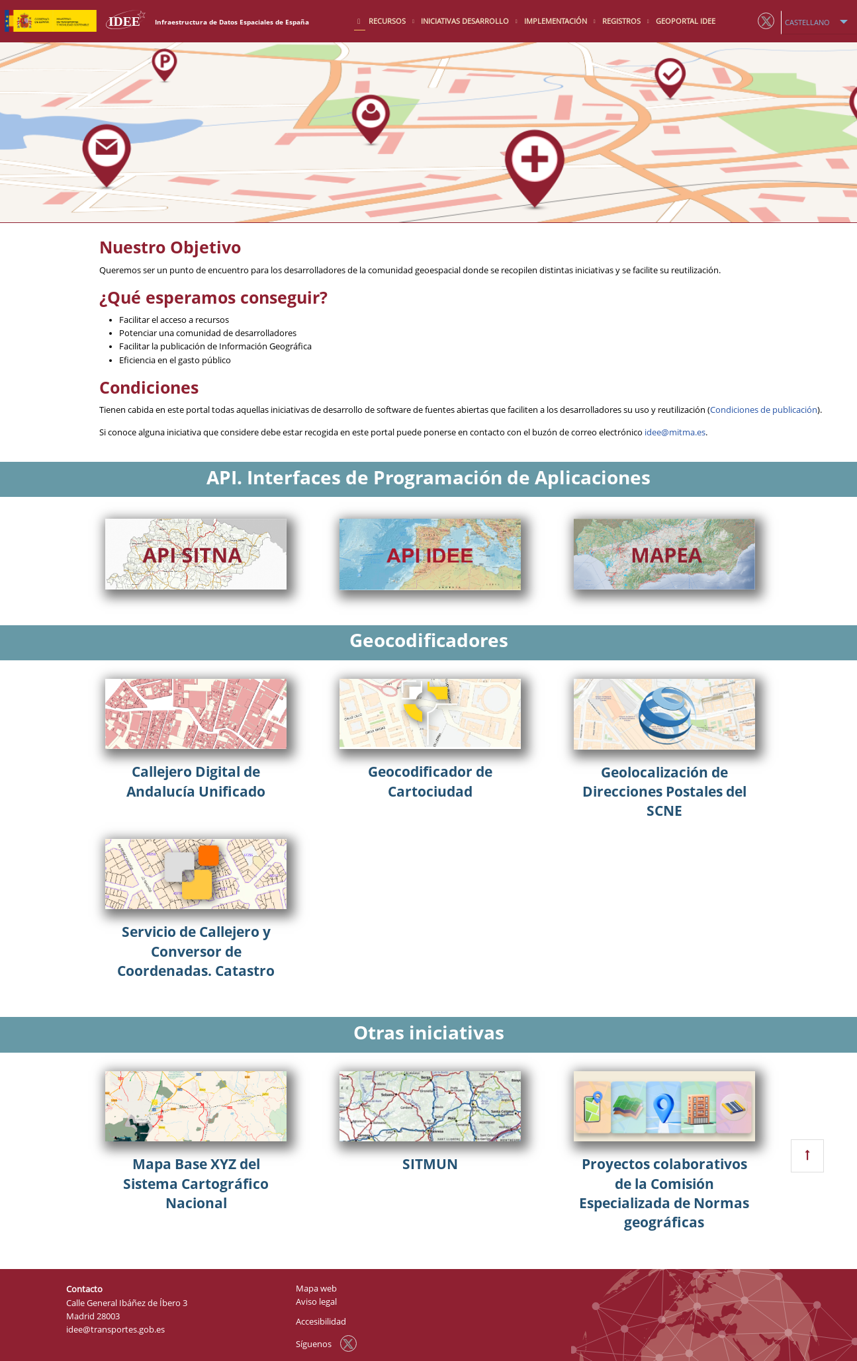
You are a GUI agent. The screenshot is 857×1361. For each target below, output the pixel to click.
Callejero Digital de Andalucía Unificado (195, 781)
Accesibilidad (321, 1321)
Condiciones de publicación (763, 410)
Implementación (556, 21)
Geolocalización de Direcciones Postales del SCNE (664, 791)
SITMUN (430, 1164)
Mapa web (316, 1288)
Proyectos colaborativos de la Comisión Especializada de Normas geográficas (664, 1193)
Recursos (388, 21)
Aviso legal (316, 1301)
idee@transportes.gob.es (115, 1329)
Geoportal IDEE (685, 21)
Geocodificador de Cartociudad (430, 781)
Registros (622, 21)
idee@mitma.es (675, 432)
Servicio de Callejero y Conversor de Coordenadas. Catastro (196, 951)
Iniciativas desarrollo (466, 21)
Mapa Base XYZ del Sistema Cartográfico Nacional (196, 1183)
